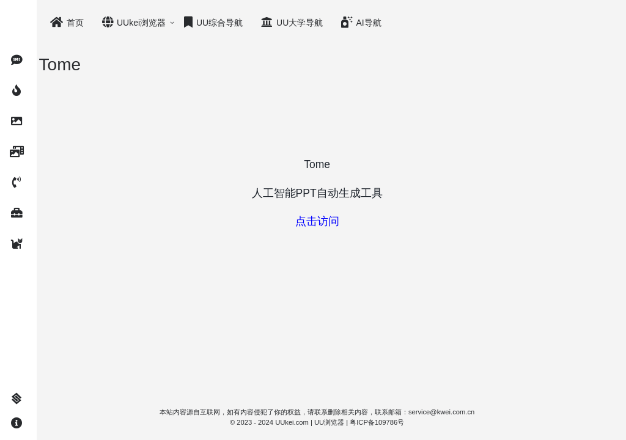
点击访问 (331, 221)
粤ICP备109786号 (391, 422)
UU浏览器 (343, 422)
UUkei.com (306, 422)
